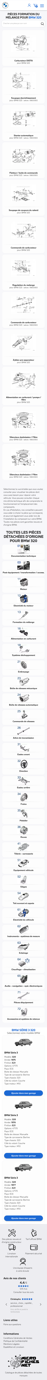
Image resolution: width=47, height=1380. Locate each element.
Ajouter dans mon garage (23, 1093)
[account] (30, 5)
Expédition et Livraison (13, 1347)
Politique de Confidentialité (15, 1341)
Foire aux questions (12, 1324)
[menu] (42, 5)
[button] (23, 1042)
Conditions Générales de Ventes (17, 1338)
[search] (42, 23)
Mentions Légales (11, 1344)
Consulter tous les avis (23, 1292)
